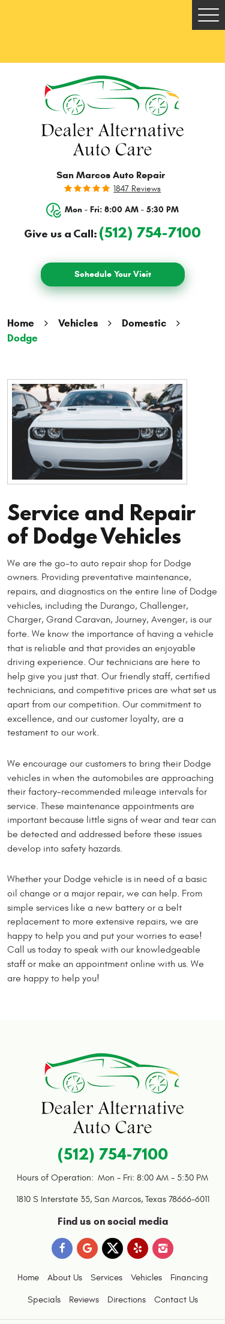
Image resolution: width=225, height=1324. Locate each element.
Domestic (144, 323)
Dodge (22, 338)
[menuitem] (28, 1278)
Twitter (112, 1248)
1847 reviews (137, 189)
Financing (189, 1278)
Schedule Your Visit (112, 274)
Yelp (137, 1248)
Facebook (62, 1248)
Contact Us (176, 1300)
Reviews (84, 1300)
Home (20, 323)
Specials (44, 1300)
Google (87, 1248)
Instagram (162, 1248)
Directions (126, 1300)
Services (106, 1278)
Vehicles (78, 323)
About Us (64, 1278)
